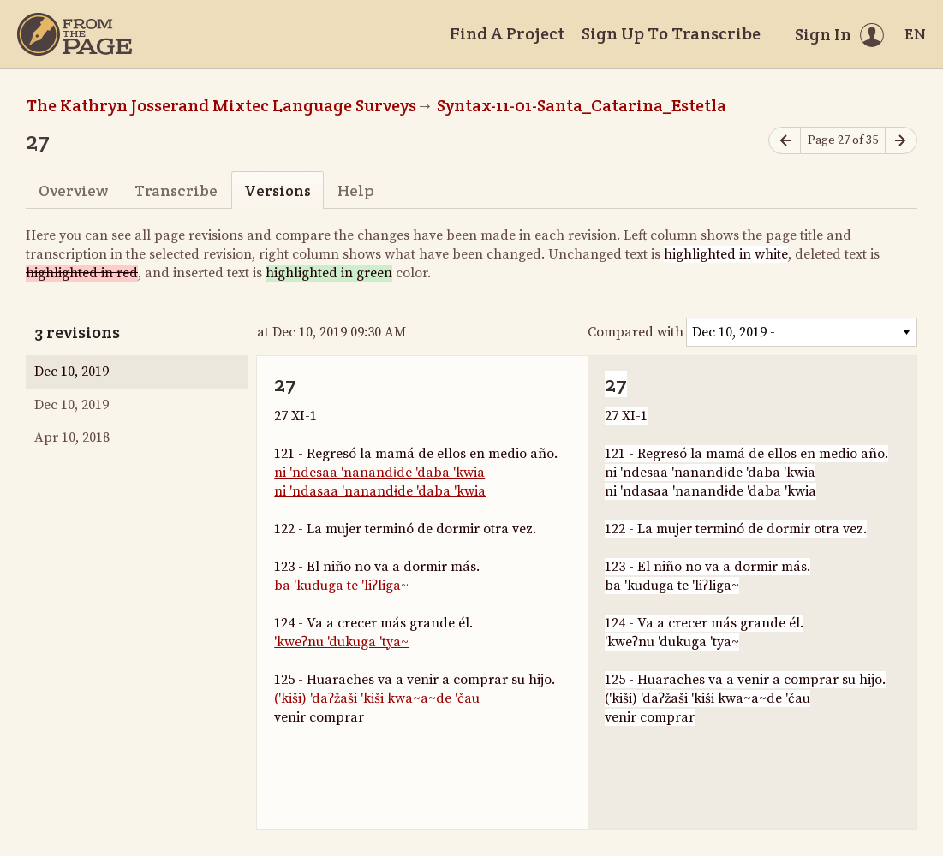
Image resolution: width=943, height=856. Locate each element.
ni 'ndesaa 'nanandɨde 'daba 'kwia (379, 472)
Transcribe (176, 190)
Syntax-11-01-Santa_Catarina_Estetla (581, 105)
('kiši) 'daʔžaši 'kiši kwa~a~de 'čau (377, 698)
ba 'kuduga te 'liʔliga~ (341, 585)
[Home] (74, 34)
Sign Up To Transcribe (671, 33)
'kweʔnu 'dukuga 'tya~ (341, 642)
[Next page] (901, 141)
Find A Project (507, 33)
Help (355, 190)
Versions (277, 190)
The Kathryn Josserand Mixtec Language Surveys (221, 105)
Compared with (635, 332)
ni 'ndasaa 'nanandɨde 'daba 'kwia (380, 491)
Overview (73, 190)
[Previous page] (784, 141)
